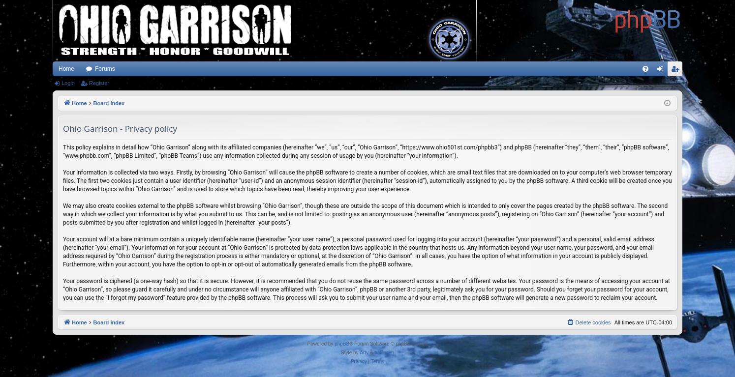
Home (66, 68)
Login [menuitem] (662, 70)
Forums (105, 68)
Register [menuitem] (677, 70)
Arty (364, 352)
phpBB (342, 344)
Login (68, 83)
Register (99, 83)
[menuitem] (645, 68)
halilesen (384, 352)
